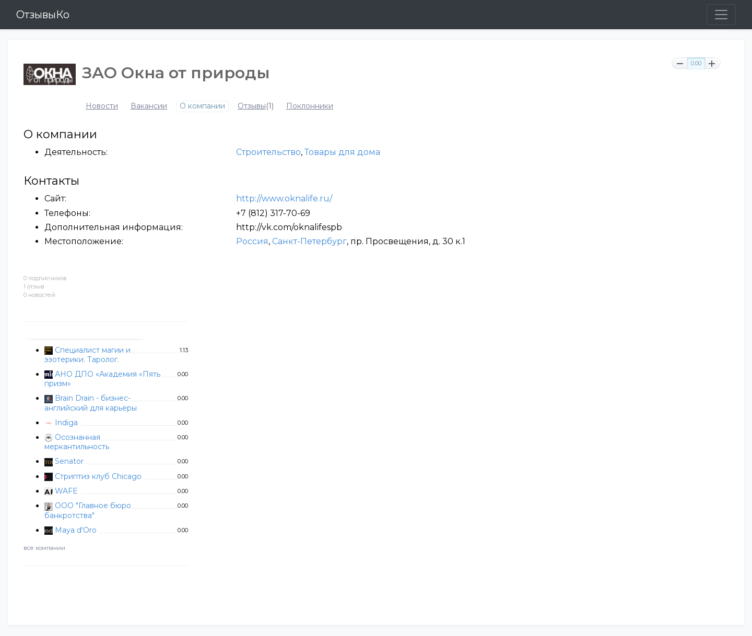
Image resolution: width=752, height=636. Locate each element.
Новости (102, 106)
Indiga (66, 422)
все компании (44, 547)
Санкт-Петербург (309, 241)
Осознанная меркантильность (76, 442)
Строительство (268, 152)
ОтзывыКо (42, 14)
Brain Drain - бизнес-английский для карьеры (90, 402)
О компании (202, 106)
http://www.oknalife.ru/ (284, 198)
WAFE (66, 491)
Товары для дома (342, 152)
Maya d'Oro (76, 530)
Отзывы (252, 106)
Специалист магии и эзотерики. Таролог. (87, 354)
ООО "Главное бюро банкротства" (87, 510)
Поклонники (309, 106)
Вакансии (149, 106)
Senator (69, 461)
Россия (252, 241)
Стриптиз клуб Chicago (98, 476)
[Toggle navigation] (721, 14)
